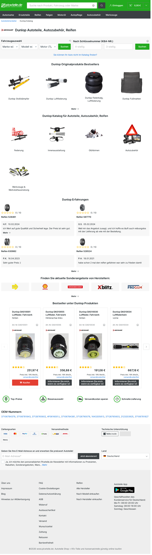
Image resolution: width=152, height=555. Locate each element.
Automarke (8, 15)
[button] (93, 5)
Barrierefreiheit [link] (46, 543)
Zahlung (43, 533)
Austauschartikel (47, 511)
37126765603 (112, 416)
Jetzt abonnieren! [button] (88, 456)
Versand (43, 522)
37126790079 (83, 416)
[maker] (10, 47)
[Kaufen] (25, 383)
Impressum (6, 489)
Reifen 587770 (83, 217)
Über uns (5, 484)
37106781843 (24, 416)
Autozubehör (94, 15)
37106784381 (68, 416)
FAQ (41, 484)
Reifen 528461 (8, 217)
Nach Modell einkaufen (87, 495)
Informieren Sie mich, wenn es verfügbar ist (59, 382)
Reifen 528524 (84, 251)
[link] (138, 5)
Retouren (43, 538)
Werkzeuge (111, 15)
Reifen (38, 15)
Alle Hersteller (83, 489)
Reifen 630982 (8, 251)
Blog (3, 495)
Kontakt (42, 516)
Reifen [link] (79, 484)
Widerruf (43, 505)
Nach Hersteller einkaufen (89, 500)
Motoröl (62, 15)
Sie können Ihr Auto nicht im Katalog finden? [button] (75, 54)
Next (146, 347)
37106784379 (8, 416)
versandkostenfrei (30, 377)
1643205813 (97, 416)
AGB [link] (41, 500)
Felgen (49, 15)
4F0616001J (53, 416)
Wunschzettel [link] (45, 527)
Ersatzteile (24, 15)
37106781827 (142, 416)
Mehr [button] (44, 465)
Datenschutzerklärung (50, 495)
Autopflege (76, 15)
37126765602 (39, 416)
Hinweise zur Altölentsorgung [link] (15, 500)
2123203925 (127, 416)
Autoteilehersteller (9, 21)
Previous (4, 347)
